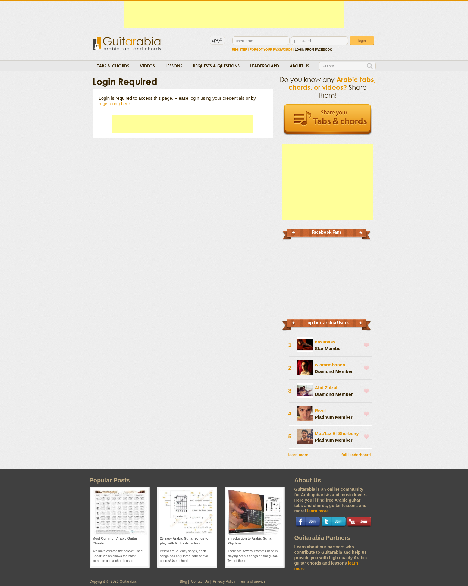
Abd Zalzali (327, 387)
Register (239, 49)
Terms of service (252, 581)
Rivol (320, 410)
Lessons (173, 65)
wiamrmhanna (330, 364)
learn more (298, 455)
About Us (299, 65)
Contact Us (200, 581)
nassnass (325, 341)
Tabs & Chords (113, 65)
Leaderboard (264, 65)
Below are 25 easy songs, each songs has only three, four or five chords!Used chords (184, 555)
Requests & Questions (216, 65)
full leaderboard (356, 455)
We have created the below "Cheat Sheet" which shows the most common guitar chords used (118, 555)
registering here (114, 103)
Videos (147, 65)
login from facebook (313, 49)
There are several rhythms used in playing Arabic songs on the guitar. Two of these (253, 555)
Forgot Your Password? (271, 49)
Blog (183, 581)
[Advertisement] (234, 14)
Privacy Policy (224, 581)
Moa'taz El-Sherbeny (337, 433)
